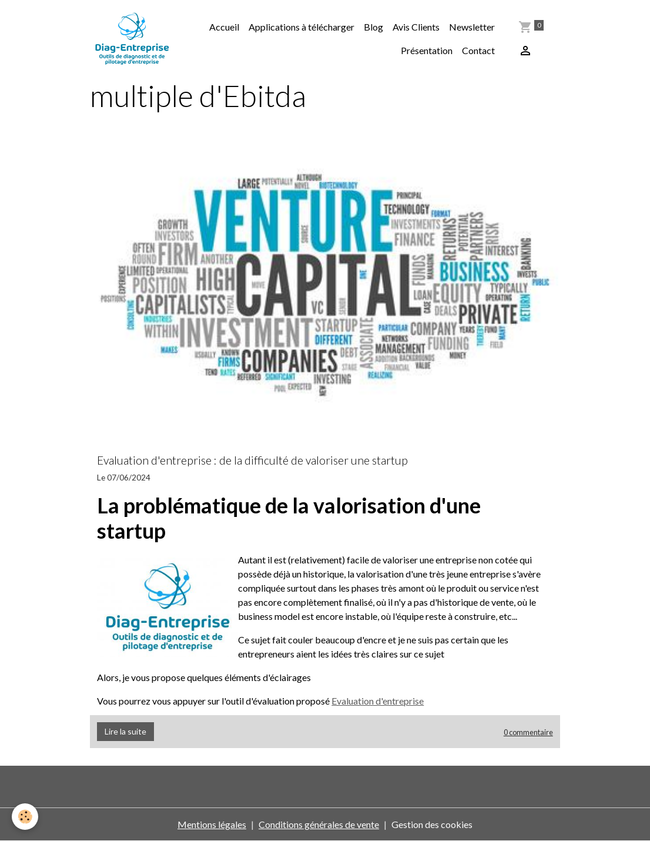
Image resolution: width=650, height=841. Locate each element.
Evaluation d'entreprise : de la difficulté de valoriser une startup (252, 460)
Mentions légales (211, 824)
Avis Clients (416, 26)
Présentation (427, 50)
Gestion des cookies (432, 824)
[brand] (131, 38)
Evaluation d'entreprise (377, 700)
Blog (373, 26)
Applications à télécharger (301, 26)
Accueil (224, 26)
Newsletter (472, 26)
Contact (478, 50)
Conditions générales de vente (319, 824)
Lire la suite (125, 731)
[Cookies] (25, 816)
